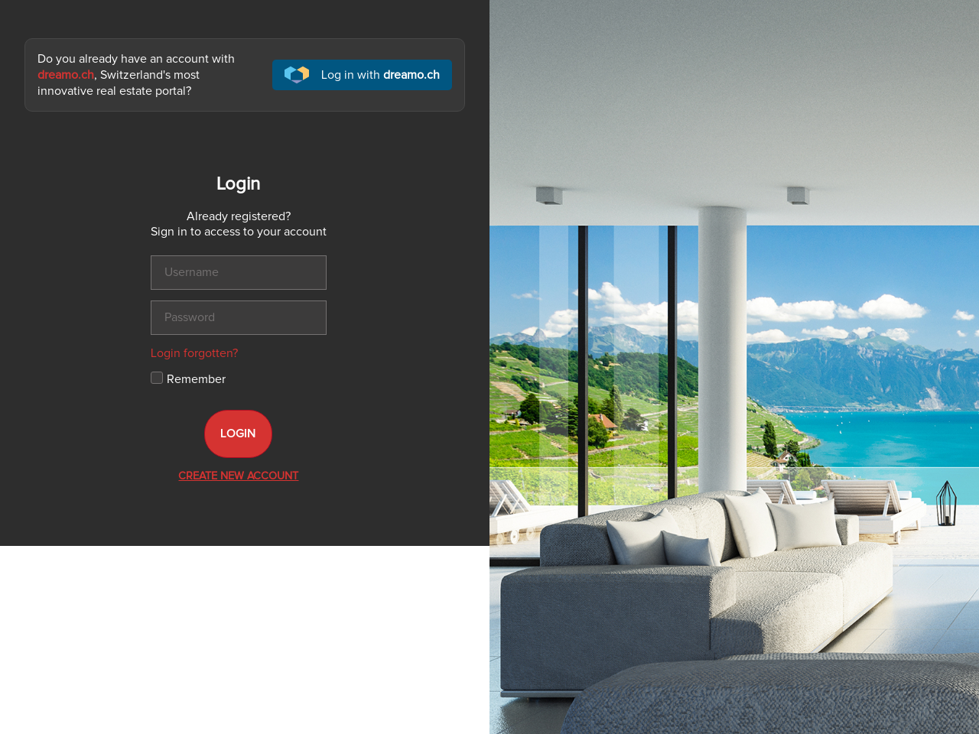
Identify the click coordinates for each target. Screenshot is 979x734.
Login (238, 433)
